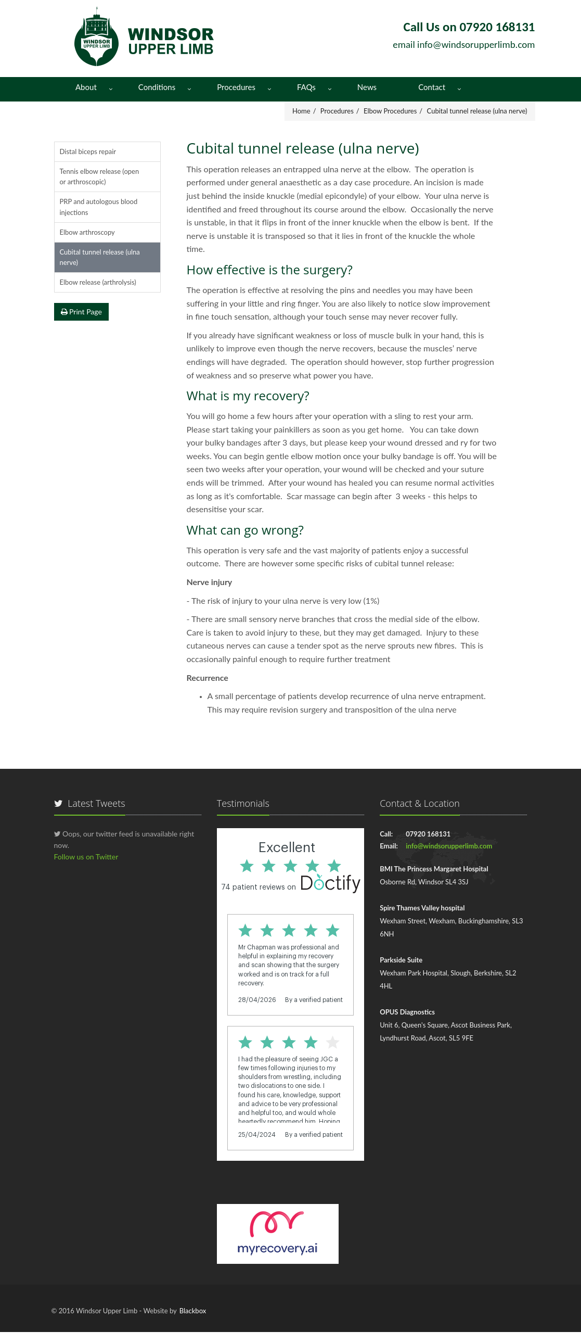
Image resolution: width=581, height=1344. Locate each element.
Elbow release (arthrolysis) (98, 282)
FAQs (306, 87)
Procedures (236, 87)
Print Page (81, 311)
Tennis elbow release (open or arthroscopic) (99, 176)
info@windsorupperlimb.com (476, 44)
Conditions (156, 87)
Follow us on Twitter (86, 856)
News (367, 87)
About (86, 87)
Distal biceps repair (88, 151)
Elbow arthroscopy (87, 232)
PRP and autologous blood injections (99, 207)
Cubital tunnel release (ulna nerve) (477, 111)
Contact (431, 87)
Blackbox (192, 1311)
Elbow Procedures (390, 111)
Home (301, 111)
